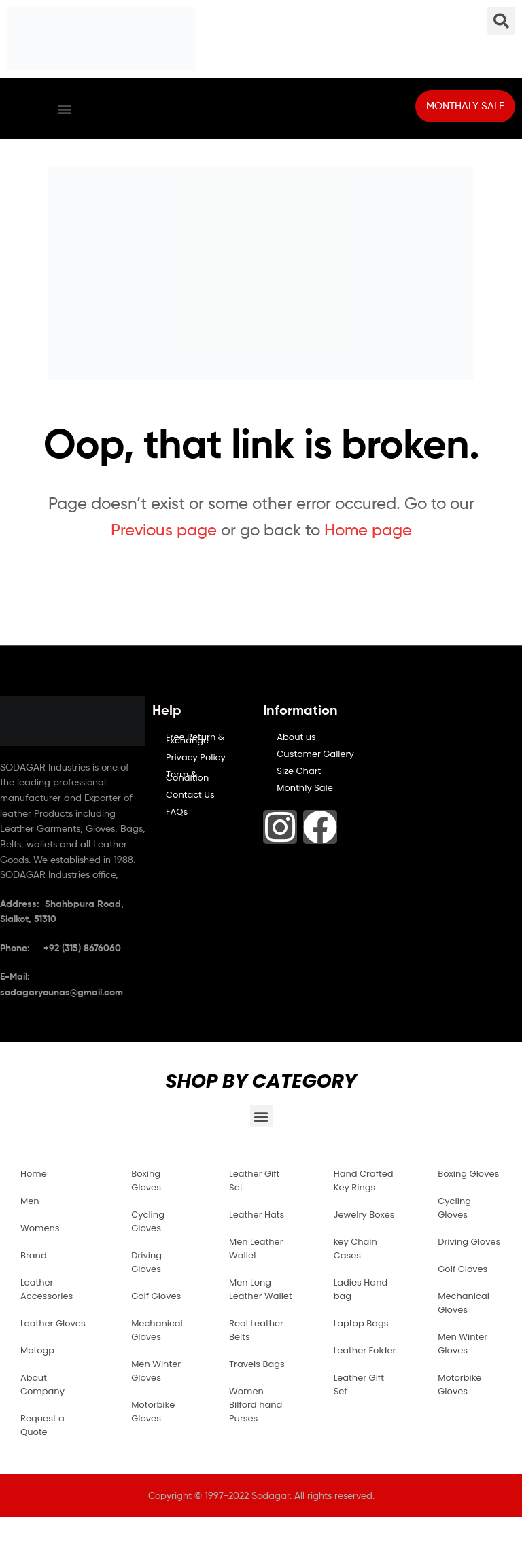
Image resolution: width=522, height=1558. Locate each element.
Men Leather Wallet (256, 1248)
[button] (64, 108)
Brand (33, 1255)
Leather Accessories (46, 1289)
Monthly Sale (305, 787)
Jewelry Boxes (364, 1214)
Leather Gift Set (254, 1180)
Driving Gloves (146, 1262)
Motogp (37, 1350)
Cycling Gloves (147, 1221)
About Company (42, 1384)
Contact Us (190, 794)
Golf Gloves (156, 1296)
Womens (40, 1228)
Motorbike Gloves (153, 1411)
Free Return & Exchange (195, 738)
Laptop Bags (361, 1323)
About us (296, 736)
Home (33, 1173)
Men (29, 1200)
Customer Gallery (315, 753)
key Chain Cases (355, 1248)
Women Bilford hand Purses (255, 1405)
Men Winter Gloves (156, 1371)
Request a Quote (42, 1425)
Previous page (164, 529)
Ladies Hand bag (361, 1289)
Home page (368, 529)
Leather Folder (365, 1350)
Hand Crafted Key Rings (364, 1180)
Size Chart (299, 770)
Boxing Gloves (146, 1180)
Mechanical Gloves (157, 1330)
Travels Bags (257, 1364)
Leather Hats (256, 1214)
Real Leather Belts (256, 1330)
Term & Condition (187, 776)
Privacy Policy (196, 757)
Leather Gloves (53, 1323)
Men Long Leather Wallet (260, 1289)
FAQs (177, 811)
